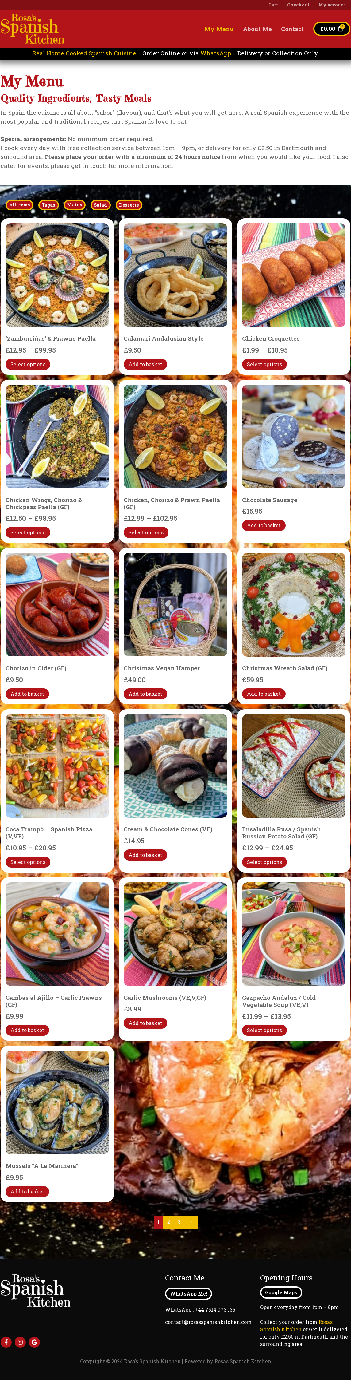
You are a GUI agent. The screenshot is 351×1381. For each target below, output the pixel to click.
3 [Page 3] (179, 1223)
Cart (273, 5)
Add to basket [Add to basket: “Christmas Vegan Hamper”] (145, 695)
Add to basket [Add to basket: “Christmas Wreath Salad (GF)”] (264, 695)
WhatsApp (215, 53)
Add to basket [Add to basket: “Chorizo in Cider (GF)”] (27, 695)
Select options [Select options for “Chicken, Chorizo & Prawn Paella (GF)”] (146, 533)
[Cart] (331, 29)
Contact (292, 29)
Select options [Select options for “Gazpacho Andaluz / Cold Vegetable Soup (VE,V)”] (264, 1031)
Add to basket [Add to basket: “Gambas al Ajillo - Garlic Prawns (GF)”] (27, 1031)
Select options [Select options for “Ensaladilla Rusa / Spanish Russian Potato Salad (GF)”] (264, 863)
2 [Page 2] (168, 1223)
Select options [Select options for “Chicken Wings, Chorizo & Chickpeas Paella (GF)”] (27, 533)
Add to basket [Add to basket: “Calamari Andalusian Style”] (145, 365)
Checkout (298, 5)
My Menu (219, 29)
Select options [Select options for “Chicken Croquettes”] (264, 365)
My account (332, 5)
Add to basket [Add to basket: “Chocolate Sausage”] (264, 526)
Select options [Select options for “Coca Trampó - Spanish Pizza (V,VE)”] (27, 863)
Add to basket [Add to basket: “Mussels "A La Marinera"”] (27, 1192)
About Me (257, 29)
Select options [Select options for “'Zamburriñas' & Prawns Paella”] (27, 365)
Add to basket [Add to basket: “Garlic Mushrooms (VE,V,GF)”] (145, 1024)
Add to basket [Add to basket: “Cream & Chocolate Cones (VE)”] (145, 856)
